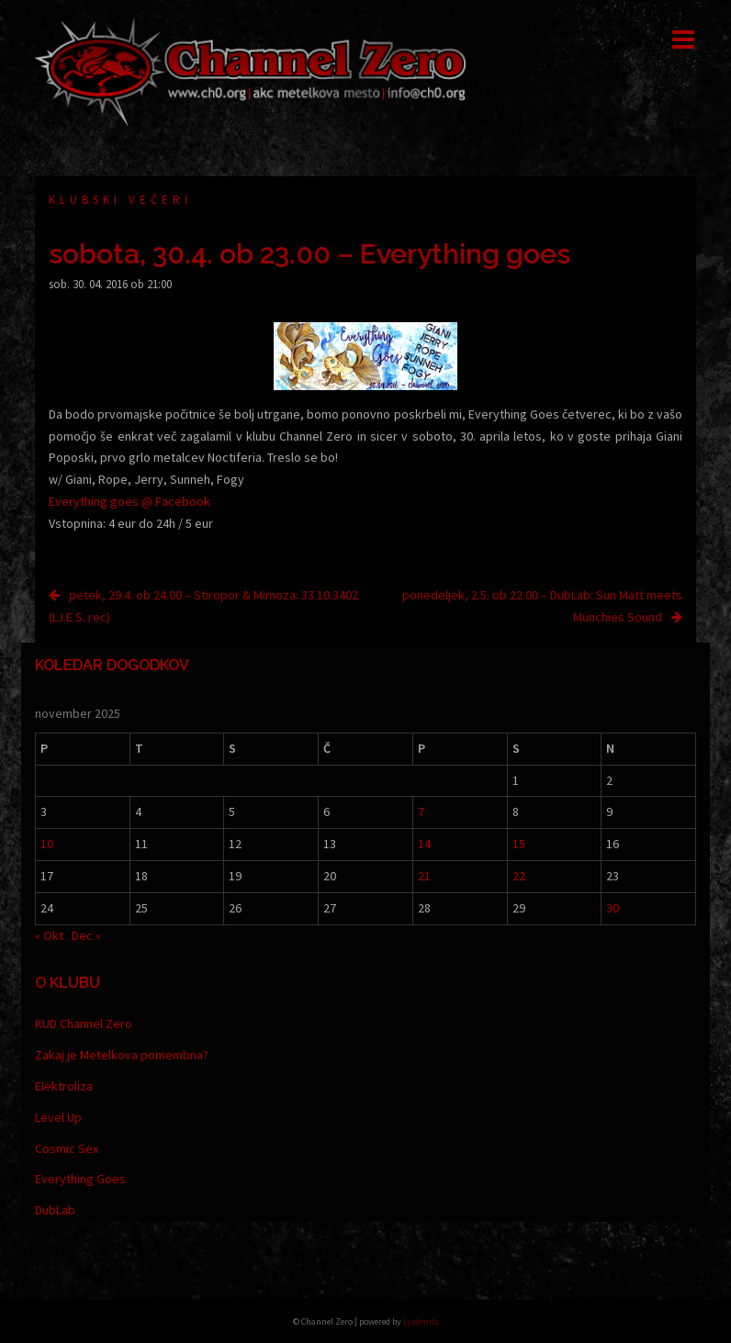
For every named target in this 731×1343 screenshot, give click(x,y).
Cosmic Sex (66, 1148)
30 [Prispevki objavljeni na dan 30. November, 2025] (612, 908)
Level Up (58, 1117)
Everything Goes (80, 1178)
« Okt (49, 935)
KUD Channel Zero (83, 1023)
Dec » (86, 935)
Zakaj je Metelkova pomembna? (121, 1054)
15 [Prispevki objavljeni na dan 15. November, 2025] (518, 843)
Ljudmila (421, 1321)
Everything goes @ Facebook (129, 501)
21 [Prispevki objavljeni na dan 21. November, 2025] (424, 875)
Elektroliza (64, 1086)
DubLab (55, 1210)
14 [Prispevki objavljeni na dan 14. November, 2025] (424, 843)
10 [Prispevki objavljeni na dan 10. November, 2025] (46, 843)
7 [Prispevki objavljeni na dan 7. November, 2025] (421, 811)
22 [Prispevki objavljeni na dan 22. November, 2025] (518, 875)
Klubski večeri (120, 199)
